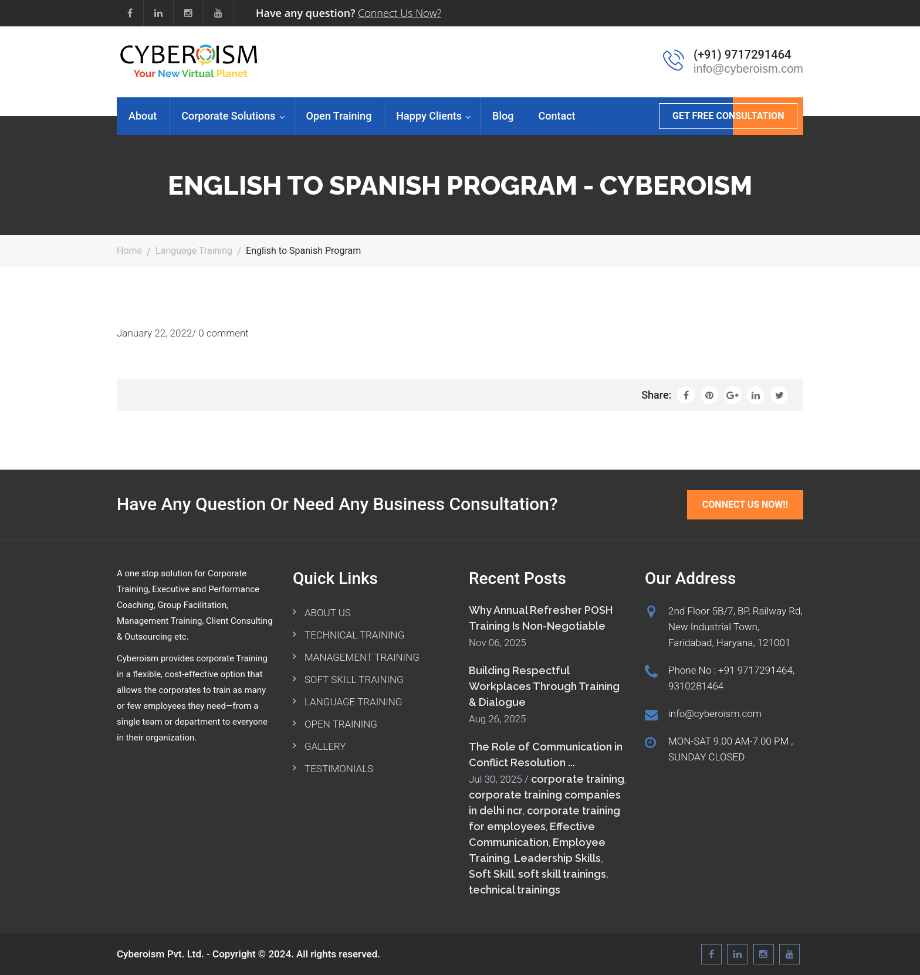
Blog (502, 116)
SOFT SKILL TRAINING (354, 679)
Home (129, 250)
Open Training (339, 116)
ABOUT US (328, 613)
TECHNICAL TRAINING (354, 635)
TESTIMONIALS (339, 768)
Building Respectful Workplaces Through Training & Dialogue (544, 686)
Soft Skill (491, 874)
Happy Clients (429, 116)
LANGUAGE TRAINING (353, 702)
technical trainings (514, 890)
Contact (556, 116)
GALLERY (325, 746)
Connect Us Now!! (745, 504)
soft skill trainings (562, 874)
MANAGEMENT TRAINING (362, 657)
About (142, 116)
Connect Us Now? (399, 13)
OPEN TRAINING (341, 724)
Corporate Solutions (228, 116)
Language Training (193, 250)
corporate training (577, 779)
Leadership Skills (557, 858)
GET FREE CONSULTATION (728, 115)
